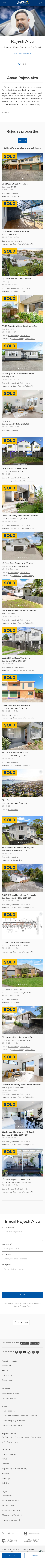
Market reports (9, 1454)
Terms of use (8, 1506)
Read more (7, 112)
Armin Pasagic (28, 576)
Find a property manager (13, 1421)
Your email (6, 1254)
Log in (39, 3)
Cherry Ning (17, 860)
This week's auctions (11, 1394)
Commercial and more (12, 1426)
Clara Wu (16, 576)
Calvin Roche (17, 197)
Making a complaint (11, 1520)
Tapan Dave (13, 715)
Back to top (21, 1322)
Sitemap (6, 1479)
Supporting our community (14, 1469)
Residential (7, 1366)
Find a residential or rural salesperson (19, 1416)
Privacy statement (10, 1501)
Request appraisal (22, 53)
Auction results (9, 1399)
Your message (8, 1227)
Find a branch (8, 1411)
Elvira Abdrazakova (16, 668)
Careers (5, 1464)
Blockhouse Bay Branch (31, 47)
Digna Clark (26, 765)
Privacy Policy (25, 1306)
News (4, 1459)
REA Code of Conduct (12, 1515)
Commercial (7, 1376)
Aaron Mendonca (15, 241)
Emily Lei (16, 1002)
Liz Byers (16, 765)
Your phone (6, 1265)
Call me (11, 1555)
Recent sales (7, 1380)
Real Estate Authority (12, 1511)
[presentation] (20, 1282)
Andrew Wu (25, 478)
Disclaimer (7, 1496)
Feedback (6, 1474)
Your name (6, 1244)
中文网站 (5, 1484)
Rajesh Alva (13, 194)
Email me (34, 1555)
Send (22, 1295)
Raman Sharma (18, 291)
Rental (5, 1371)
